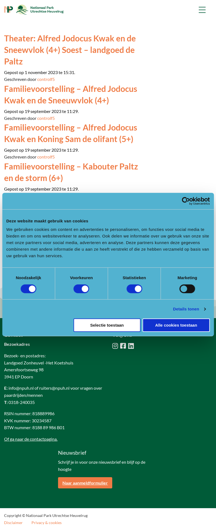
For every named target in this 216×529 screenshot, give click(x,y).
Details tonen (186, 309)
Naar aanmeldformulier (85, 482)
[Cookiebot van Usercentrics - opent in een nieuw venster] (186, 201)
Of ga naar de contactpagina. (30, 439)
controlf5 (46, 79)
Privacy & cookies (46, 523)
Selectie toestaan (107, 325)
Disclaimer (13, 523)
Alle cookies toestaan (176, 325)
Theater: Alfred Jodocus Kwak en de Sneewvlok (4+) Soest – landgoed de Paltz (70, 49)
